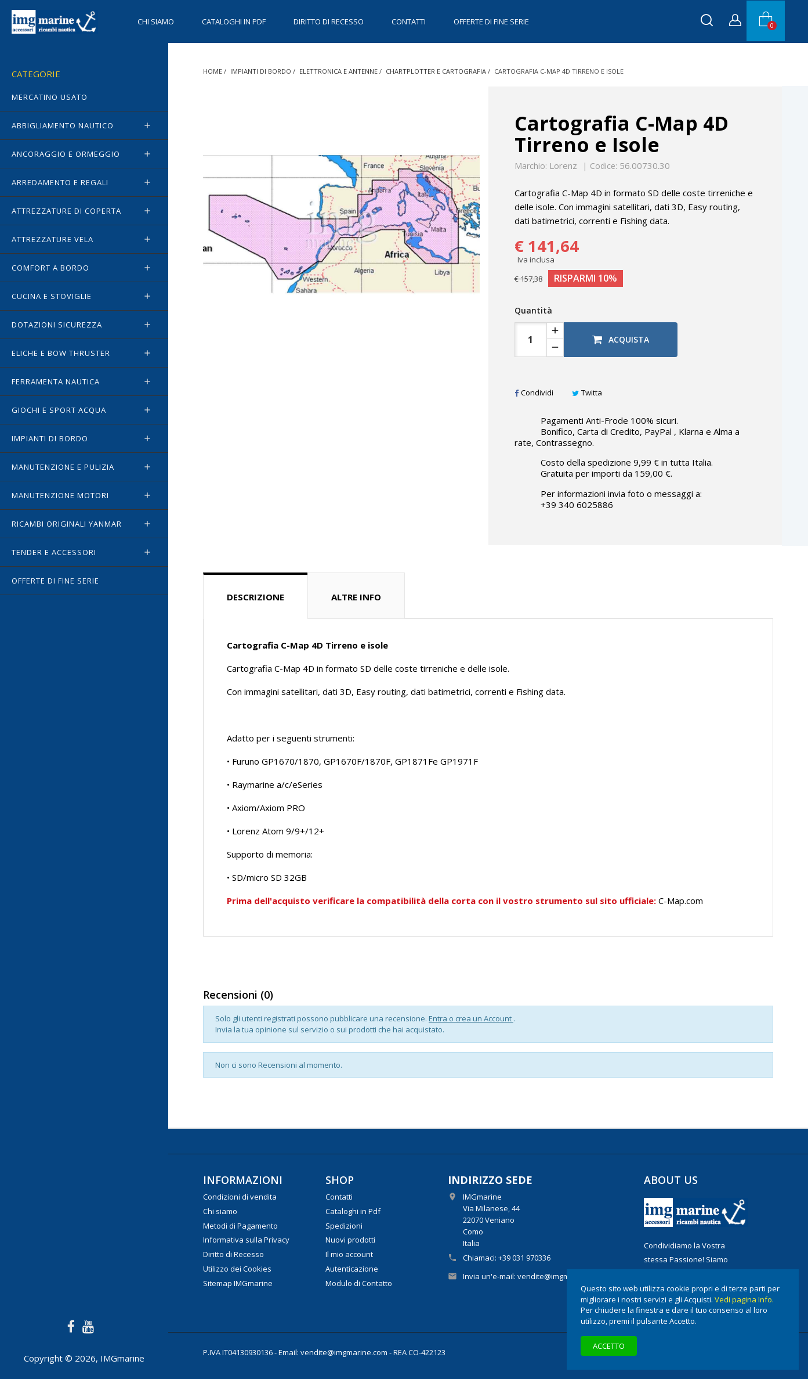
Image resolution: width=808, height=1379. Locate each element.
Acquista (620, 339)
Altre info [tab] (356, 597)
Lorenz (563, 165)
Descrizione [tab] (255, 597)
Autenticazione (351, 1268)
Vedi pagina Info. (744, 1299)
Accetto (609, 1346)
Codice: (603, 166)
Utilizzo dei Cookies (237, 1268)
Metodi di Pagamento (240, 1225)
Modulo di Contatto (358, 1283)
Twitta (587, 392)
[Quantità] (530, 339)
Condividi (533, 392)
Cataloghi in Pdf (234, 21)
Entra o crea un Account (471, 1018)
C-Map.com (680, 900)
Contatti (409, 21)
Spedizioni (344, 1225)
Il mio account (349, 1254)
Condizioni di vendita (240, 1196)
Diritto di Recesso (329, 21)
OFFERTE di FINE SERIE (491, 21)
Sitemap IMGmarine (238, 1283)
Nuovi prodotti (350, 1239)
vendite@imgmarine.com (560, 1276)
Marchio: (530, 166)
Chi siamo (155, 21)
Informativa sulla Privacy (246, 1239)
